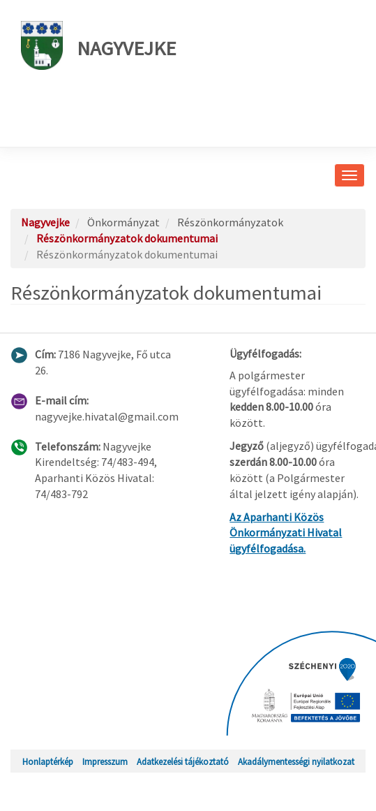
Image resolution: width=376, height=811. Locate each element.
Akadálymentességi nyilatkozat (296, 761)
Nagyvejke (98, 45)
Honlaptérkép (47, 761)
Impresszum (105, 761)
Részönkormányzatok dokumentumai (127, 238)
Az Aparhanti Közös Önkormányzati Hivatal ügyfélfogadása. (286, 533)
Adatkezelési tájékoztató (183, 761)
